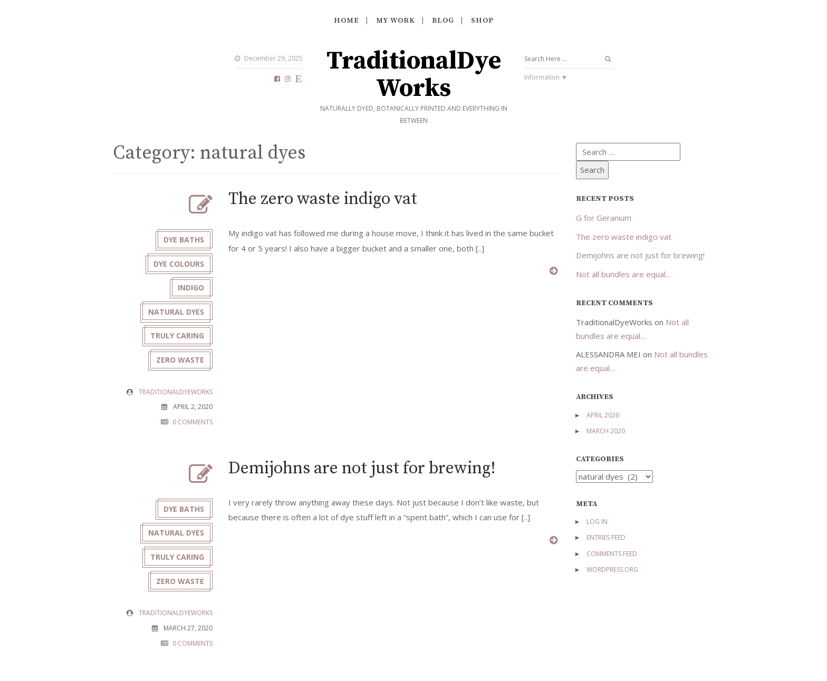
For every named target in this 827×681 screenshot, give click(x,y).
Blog (443, 20)
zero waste (180, 360)
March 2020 (605, 430)
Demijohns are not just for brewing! (362, 468)
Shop (482, 20)
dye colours (178, 264)
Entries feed (606, 537)
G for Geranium (603, 217)
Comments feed (611, 553)
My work (395, 20)
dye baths (184, 240)
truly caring (177, 336)
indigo (191, 288)
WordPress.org (612, 569)
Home (346, 20)
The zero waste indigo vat (322, 199)
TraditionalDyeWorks (413, 75)
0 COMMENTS (192, 421)
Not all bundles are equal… (623, 274)
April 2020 (602, 415)
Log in (597, 521)
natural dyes (176, 312)
